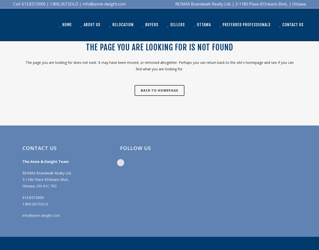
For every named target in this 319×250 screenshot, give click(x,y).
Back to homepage (159, 90)
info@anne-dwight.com (41, 215)
